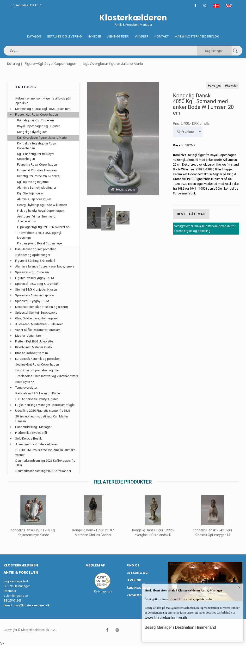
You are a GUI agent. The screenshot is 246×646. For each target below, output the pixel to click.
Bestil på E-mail (191, 214)
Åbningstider (118, 36)
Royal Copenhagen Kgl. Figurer (38, 126)
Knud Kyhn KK (25, 382)
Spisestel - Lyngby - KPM (32, 301)
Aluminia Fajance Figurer (34, 199)
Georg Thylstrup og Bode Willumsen (42, 205)
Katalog (34, 36)
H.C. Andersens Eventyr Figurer (36, 399)
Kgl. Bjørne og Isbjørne (33, 182)
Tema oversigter (26, 387)
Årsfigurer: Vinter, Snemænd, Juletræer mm (36, 219)
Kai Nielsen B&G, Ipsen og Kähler (38, 393)
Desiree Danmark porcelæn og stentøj (41, 307)
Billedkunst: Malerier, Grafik (33, 347)
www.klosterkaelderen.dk (166, 618)
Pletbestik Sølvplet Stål (31, 433)
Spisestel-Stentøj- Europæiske (36, 312)
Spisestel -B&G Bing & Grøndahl (37, 284)
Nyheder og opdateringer (32, 255)
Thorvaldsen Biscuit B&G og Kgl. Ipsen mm (39, 235)
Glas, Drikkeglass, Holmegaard (36, 318)
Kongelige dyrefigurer (32, 132)
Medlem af (95, 565)
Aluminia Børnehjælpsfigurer (36, 187)
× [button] (239, 587)
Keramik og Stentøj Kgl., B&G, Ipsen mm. (43, 109)
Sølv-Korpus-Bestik (28, 438)
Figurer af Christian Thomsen (37, 170)
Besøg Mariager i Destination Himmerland (180, 627)
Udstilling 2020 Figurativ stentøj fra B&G (42, 410)
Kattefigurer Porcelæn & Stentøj (38, 176)
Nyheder (94, 36)
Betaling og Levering (64, 36)
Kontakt (161, 36)
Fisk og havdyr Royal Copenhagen (40, 210)
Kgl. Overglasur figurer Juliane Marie (113, 63)
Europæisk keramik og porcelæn (37, 358)
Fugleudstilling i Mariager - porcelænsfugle (44, 405)
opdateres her (204, 599)
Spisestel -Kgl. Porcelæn (32, 272)
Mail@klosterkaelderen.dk (197, 36)
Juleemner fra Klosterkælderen (36, 444)
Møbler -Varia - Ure (28, 335)
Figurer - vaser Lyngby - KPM (34, 278)
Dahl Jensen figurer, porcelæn (35, 249)
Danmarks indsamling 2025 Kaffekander (43, 471)
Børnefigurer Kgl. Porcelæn (35, 120)
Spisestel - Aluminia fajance (34, 295)
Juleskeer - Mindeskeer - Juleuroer (39, 324)
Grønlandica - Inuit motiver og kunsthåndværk (46, 376)
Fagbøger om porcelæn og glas (37, 370)
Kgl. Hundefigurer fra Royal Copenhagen (35, 156)
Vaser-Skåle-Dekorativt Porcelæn (38, 330)
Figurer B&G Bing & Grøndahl (35, 260)
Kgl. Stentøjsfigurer (30, 193)
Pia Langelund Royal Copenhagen (40, 243)
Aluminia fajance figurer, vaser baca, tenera (44, 266)
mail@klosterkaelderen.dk (31, 605)
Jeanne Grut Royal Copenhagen (37, 364)
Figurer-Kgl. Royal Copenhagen (50, 63)
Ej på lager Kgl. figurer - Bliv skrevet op (43, 227)
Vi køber (141, 36)
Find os (133, 565)
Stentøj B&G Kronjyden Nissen (36, 289)
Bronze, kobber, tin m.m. (32, 353)
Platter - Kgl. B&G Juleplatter (34, 341)
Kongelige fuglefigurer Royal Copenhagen (36, 146)
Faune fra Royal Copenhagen (37, 164)
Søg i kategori (214, 51)
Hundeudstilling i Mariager (33, 427)
